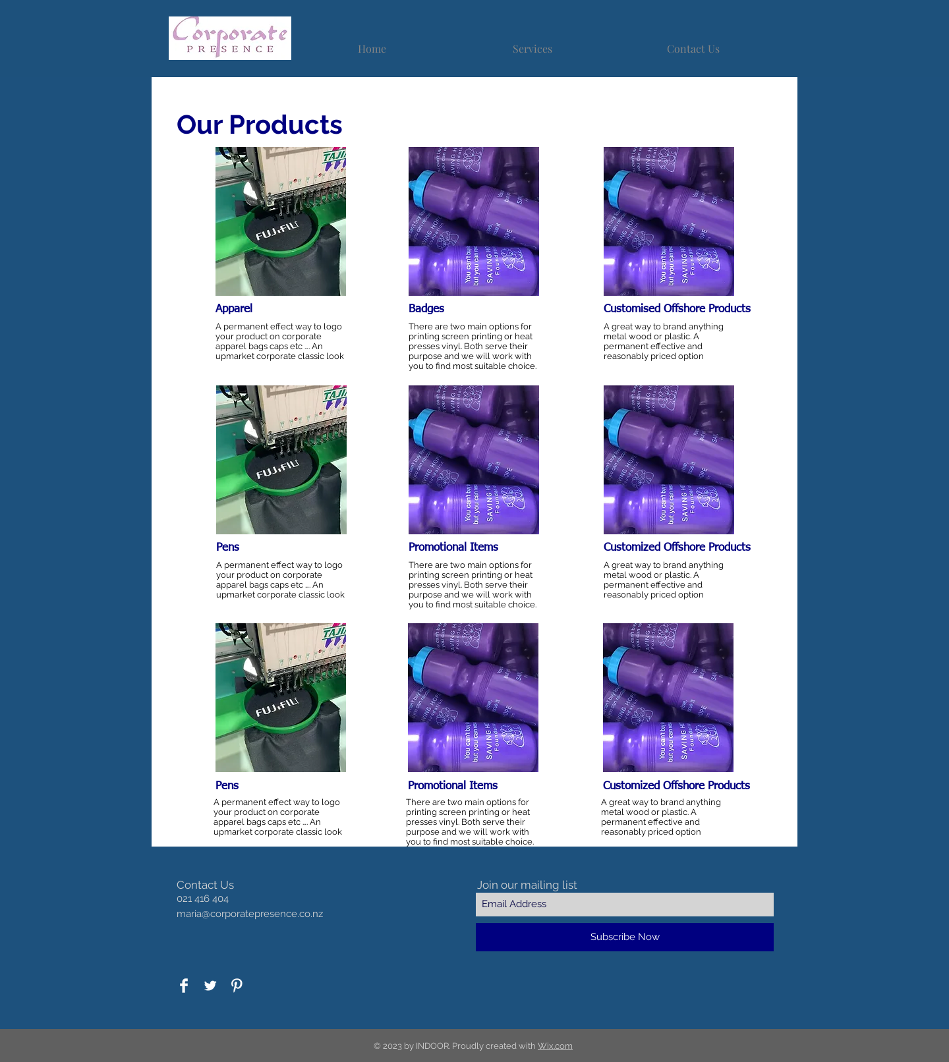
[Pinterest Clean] (236, 985)
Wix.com (555, 1046)
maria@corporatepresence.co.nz (250, 914)
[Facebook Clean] (184, 985)
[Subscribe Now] (625, 937)
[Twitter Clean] (210, 985)
